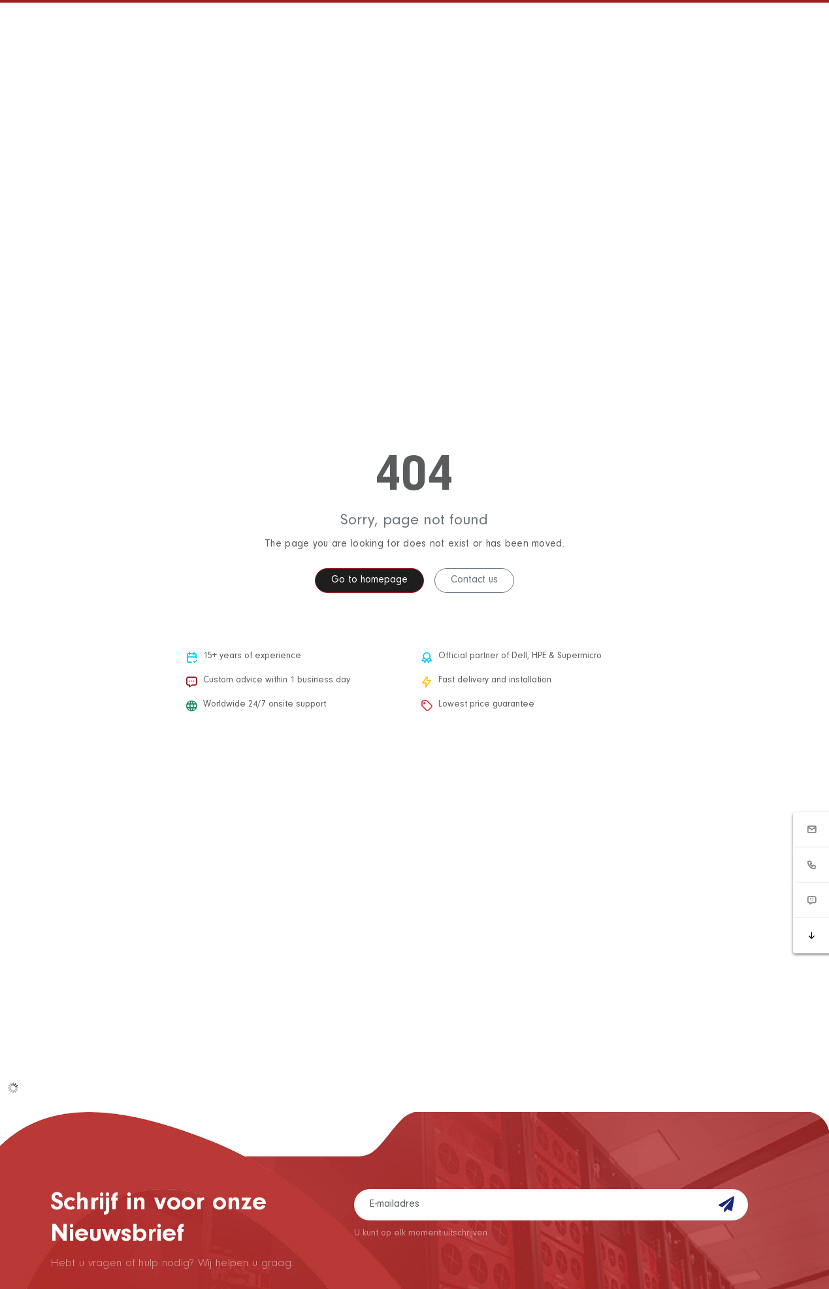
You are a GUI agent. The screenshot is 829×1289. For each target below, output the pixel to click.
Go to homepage (369, 580)
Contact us (474, 580)
